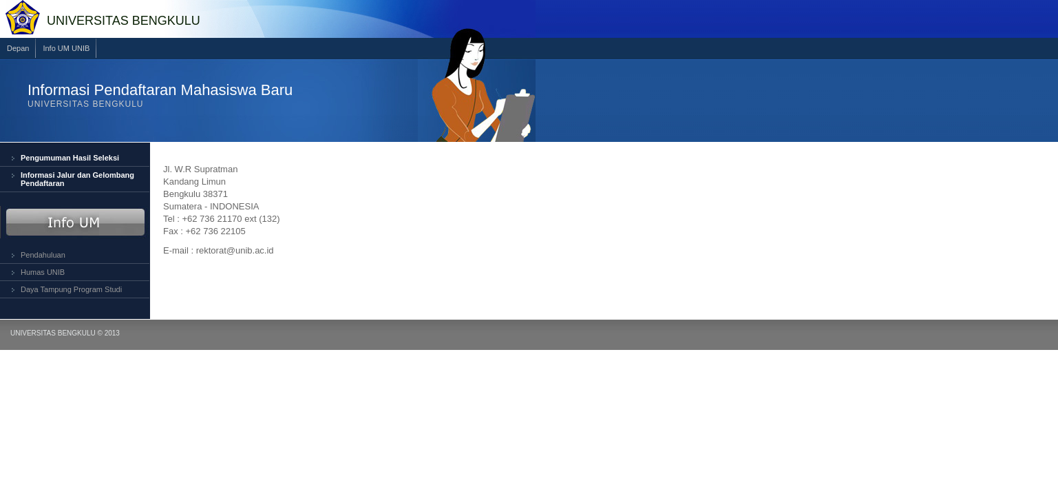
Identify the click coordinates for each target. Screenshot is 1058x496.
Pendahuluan (43, 255)
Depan (18, 48)
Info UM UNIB (66, 48)
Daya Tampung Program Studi (71, 289)
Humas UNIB (43, 272)
